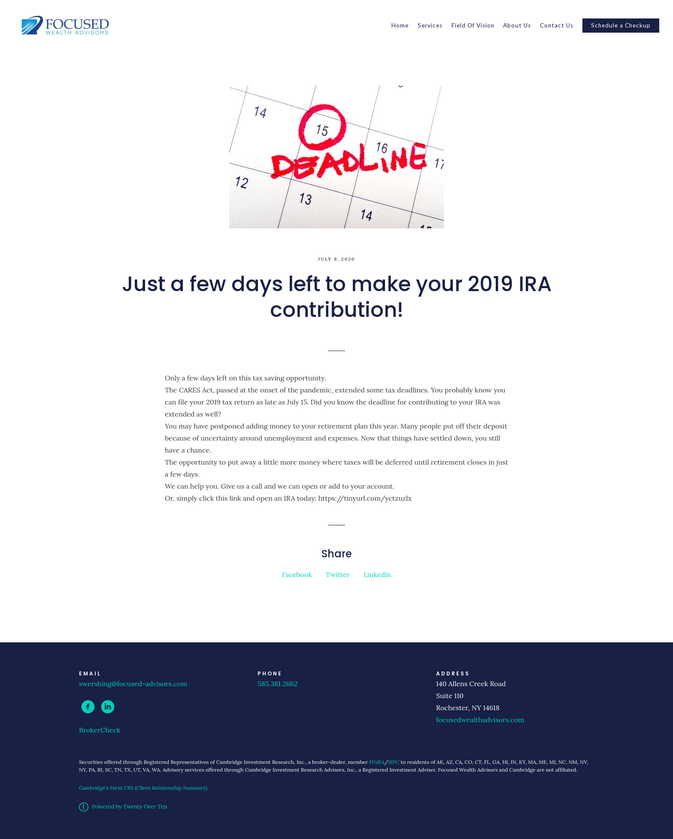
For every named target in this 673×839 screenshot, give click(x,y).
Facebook (297, 574)
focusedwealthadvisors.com (480, 719)
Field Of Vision (473, 25)
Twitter (338, 574)
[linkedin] (108, 707)
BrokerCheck (100, 730)
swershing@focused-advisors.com (133, 683)
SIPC (393, 762)
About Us (517, 25)
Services (430, 25)
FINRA (376, 762)
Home (400, 25)
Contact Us (556, 25)
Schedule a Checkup (621, 25)
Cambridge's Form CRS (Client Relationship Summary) (143, 787)
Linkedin (377, 574)
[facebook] (88, 707)
